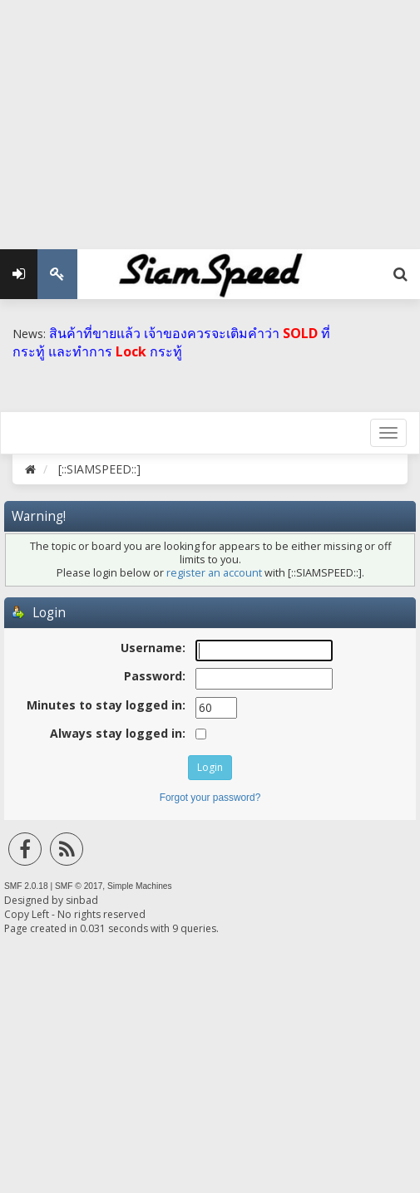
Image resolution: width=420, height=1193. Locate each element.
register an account (214, 573)
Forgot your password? (210, 797)
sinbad (82, 900)
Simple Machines (139, 886)
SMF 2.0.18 (26, 886)
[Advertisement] (210, 116)
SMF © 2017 (78, 886)
